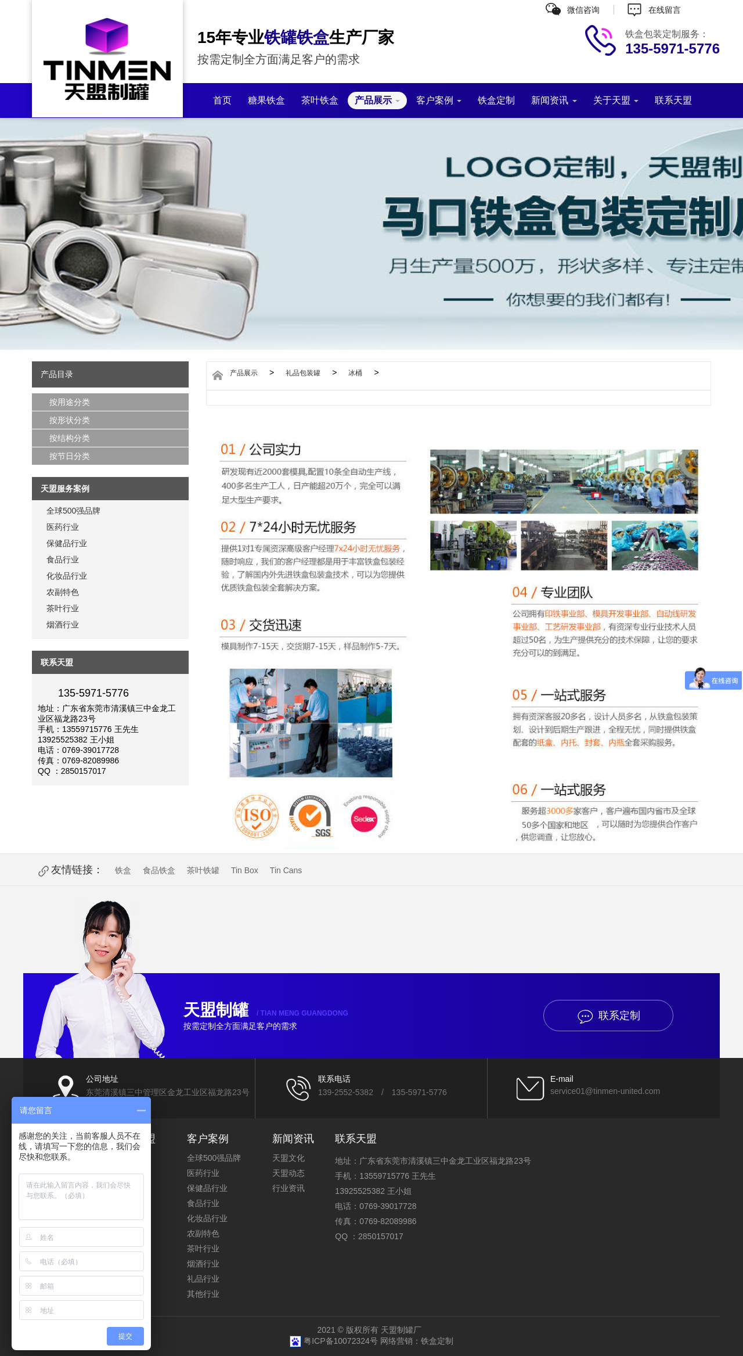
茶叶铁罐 (203, 870)
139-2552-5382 (345, 1092)
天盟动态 (288, 1173)
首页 (222, 100)
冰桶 (355, 373)
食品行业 (62, 559)
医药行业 (62, 527)
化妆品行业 (66, 575)
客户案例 (438, 100)
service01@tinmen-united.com (605, 1091)
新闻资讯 (553, 100)
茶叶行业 (62, 608)
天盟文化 (288, 1158)
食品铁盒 (159, 870)
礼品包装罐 (303, 373)
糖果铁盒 (266, 100)
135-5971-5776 (419, 1092)
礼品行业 (203, 1278)
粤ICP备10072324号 (342, 1341)
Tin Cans (286, 870)
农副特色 (62, 592)
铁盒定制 (496, 100)
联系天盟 (673, 100)
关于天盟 (616, 100)
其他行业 (203, 1293)
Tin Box (244, 870)
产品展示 (377, 100)
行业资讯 (288, 1188)
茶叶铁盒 (319, 100)
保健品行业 (66, 543)
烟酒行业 (62, 624)
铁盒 (123, 870)
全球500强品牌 (73, 510)
